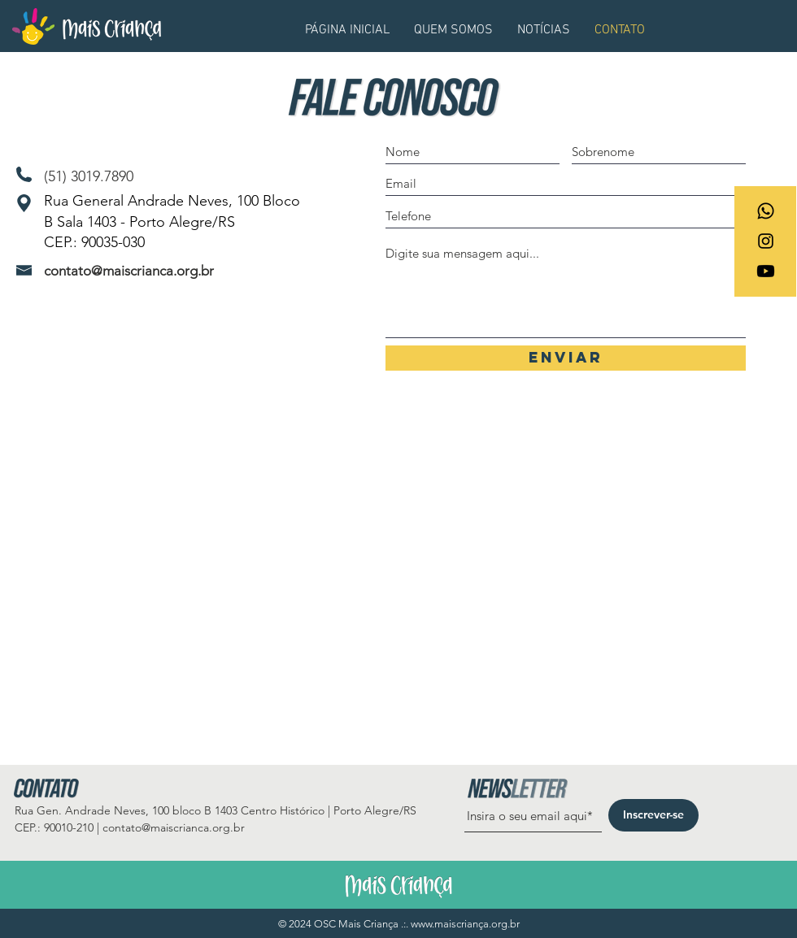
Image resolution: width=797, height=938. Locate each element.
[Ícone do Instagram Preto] (766, 241)
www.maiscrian (444, 924)
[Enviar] (565, 358)
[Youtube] (766, 271)
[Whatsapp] (766, 211)
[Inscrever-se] (653, 815)
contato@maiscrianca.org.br (129, 271)
